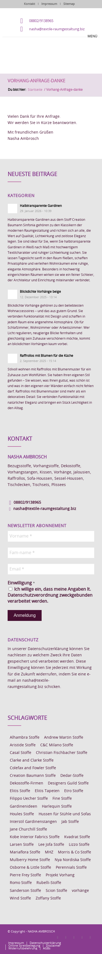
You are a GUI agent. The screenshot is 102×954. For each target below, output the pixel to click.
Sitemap (69, 3)
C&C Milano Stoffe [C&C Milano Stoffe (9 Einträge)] (56, 745)
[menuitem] (16, 943)
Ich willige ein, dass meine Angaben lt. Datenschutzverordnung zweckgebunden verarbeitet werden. (50, 595)
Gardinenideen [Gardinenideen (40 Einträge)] (23, 806)
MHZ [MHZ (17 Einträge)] (49, 852)
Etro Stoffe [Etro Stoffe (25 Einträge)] (73, 791)
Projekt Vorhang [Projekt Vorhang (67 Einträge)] (60, 875)
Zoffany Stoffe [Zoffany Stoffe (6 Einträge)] (48, 898)
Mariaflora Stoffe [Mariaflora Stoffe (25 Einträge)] (25, 852)
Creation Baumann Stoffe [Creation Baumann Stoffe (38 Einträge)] (33, 776)
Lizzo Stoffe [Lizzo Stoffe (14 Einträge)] (79, 845)
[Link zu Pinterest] (74, 937)
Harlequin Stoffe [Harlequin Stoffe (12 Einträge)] (57, 806)
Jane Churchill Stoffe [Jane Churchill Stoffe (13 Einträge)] (28, 829)
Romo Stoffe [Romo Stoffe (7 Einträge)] (21, 883)
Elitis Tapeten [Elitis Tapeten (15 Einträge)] (47, 791)
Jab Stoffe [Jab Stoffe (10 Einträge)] (70, 822)
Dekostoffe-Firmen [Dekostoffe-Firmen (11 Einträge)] (26, 783)
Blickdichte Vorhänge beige (40, 291)
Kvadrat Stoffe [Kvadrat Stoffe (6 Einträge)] (77, 837)
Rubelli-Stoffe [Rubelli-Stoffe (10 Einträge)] (48, 883)
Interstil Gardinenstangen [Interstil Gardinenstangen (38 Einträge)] (33, 822)
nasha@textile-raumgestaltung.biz (57, 29)
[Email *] (51, 569)
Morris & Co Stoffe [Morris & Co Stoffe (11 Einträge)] (74, 852)
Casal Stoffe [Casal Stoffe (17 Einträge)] (20, 753)
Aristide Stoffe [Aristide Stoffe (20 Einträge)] (23, 745)
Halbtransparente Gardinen (41, 205)
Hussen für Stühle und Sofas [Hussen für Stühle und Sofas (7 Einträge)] (65, 814)
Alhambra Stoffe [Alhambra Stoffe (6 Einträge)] (24, 737)
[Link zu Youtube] (90, 937)
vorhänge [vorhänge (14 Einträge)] (80, 891)
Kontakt (29, 3)
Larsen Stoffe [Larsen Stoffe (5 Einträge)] (22, 845)
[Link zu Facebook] (58, 937)
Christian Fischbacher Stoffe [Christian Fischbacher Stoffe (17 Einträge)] (61, 753)
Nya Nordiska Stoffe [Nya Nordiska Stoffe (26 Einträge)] (73, 860)
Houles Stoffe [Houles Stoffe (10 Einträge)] (22, 814)
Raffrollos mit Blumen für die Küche (46, 355)
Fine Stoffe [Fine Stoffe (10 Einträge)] (62, 799)
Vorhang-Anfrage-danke (36, 81)
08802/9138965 (41, 21)
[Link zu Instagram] (66, 937)
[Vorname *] (51, 536)
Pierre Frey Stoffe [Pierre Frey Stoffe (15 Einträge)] (25, 875)
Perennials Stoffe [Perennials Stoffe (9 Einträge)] (71, 868)
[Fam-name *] (51, 552)
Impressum (49, 3)
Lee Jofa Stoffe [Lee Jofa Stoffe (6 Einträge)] (51, 845)
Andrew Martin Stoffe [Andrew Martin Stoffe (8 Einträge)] (63, 737)
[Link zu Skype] (82, 937)
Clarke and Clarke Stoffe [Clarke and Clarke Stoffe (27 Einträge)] (32, 760)
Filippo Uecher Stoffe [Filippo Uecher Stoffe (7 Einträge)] (29, 799)
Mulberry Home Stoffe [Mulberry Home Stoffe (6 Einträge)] (30, 860)
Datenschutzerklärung (48, 649)
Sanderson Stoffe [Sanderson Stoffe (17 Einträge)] (25, 891)
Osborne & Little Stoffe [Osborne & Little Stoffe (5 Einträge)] (30, 868)
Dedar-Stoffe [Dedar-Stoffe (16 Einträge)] (72, 776)
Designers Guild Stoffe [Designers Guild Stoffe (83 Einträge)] (68, 783)
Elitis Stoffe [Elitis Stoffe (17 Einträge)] (20, 791)
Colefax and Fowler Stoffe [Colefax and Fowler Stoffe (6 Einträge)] (33, 768)
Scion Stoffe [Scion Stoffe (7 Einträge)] (56, 891)
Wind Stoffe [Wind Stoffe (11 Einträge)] (20, 898)
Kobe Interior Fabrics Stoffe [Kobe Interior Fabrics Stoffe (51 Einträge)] (35, 837)
